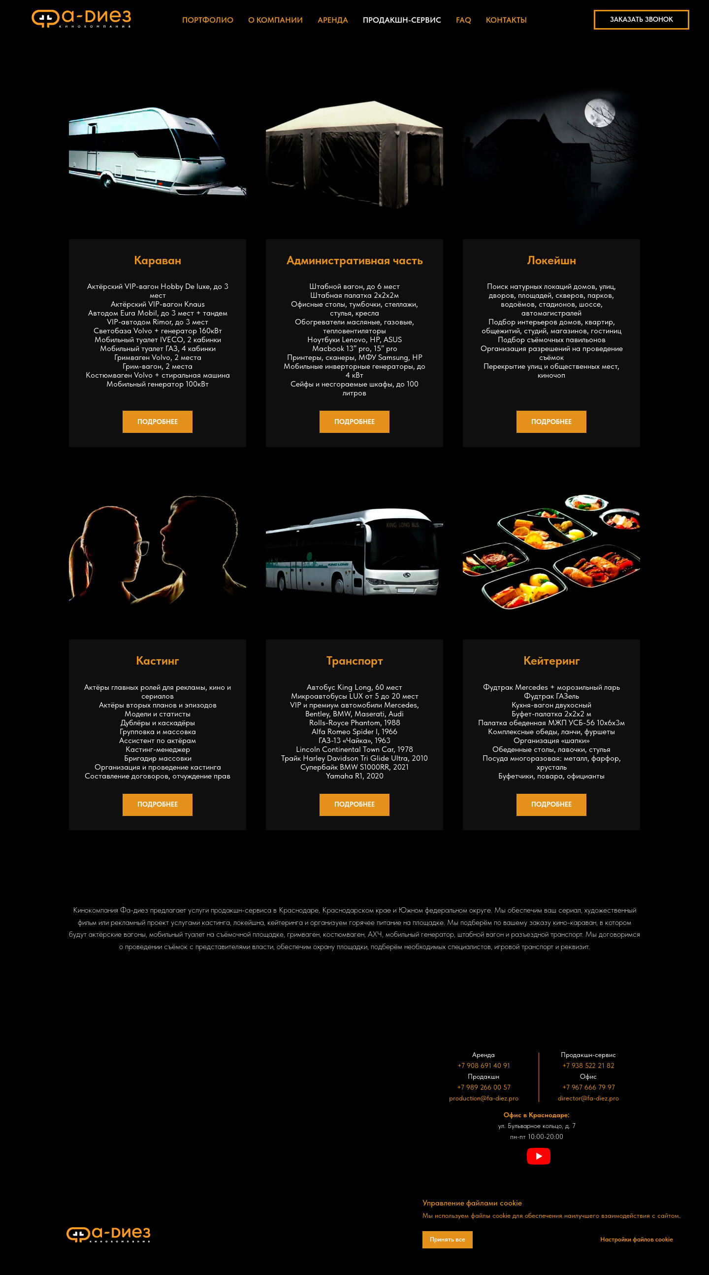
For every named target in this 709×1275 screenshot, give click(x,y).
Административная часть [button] (355, 260)
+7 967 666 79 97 (588, 1087)
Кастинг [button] (157, 660)
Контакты (506, 20)
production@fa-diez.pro (483, 1098)
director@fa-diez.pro (588, 1098)
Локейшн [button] (551, 260)
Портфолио (207, 20)
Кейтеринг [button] (551, 660)
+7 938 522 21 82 (588, 1065)
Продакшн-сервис (402, 20)
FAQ (463, 20)
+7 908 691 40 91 (483, 1065)
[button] (641, 20)
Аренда (333, 20)
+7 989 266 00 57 (484, 1087)
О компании (275, 20)
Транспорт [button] (354, 660)
